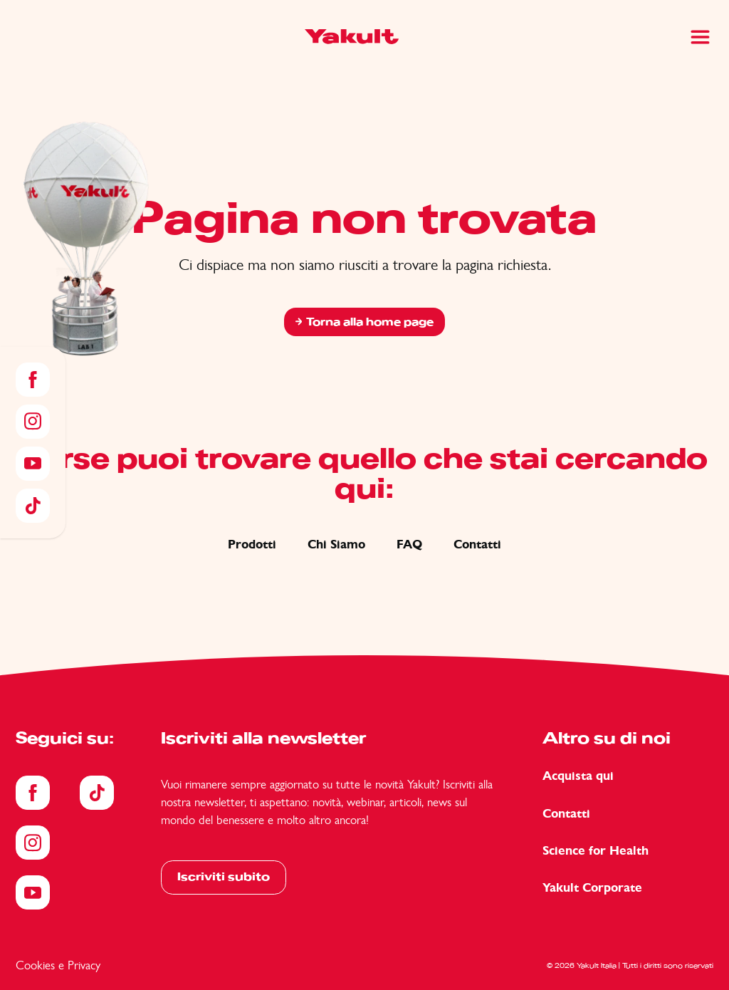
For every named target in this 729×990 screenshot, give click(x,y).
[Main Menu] (700, 37)
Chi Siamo (336, 544)
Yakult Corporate (592, 887)
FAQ (409, 544)
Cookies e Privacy (58, 965)
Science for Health (595, 850)
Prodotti (252, 544)
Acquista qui (578, 775)
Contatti (477, 544)
